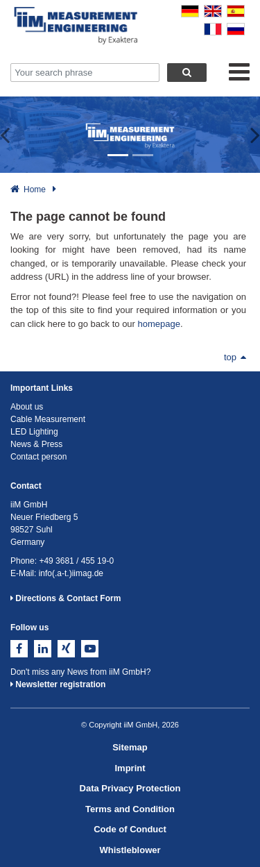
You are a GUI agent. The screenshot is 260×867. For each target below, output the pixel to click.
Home (35, 189)
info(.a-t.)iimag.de (71, 573)
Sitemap (130, 747)
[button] (13, 134)
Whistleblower (129, 850)
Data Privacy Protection (130, 788)
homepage (159, 324)
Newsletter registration (57, 684)
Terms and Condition (130, 809)
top (235, 357)
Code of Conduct (130, 829)
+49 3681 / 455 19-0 (76, 561)
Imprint (129, 768)
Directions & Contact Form (65, 598)
